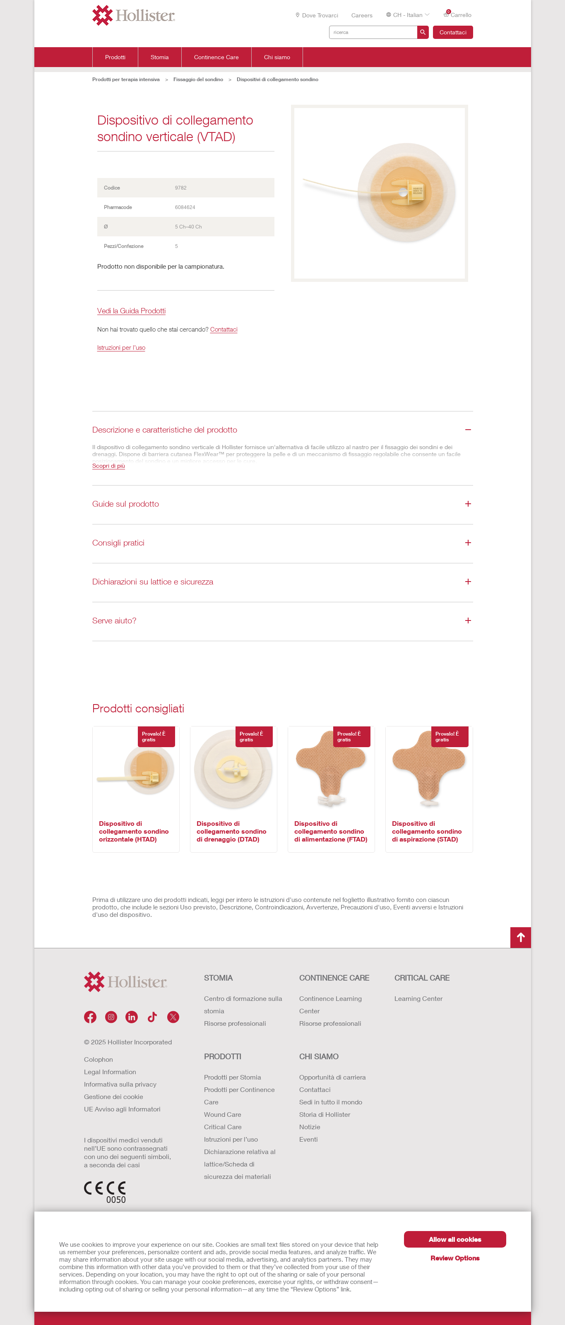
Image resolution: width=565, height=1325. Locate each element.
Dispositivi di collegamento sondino (277, 79)
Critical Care (223, 1126)
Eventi (308, 1139)
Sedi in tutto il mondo (330, 1102)
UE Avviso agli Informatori (122, 1109)
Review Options (455, 1258)
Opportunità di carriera (332, 1077)
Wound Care (222, 1114)
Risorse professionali (235, 1023)
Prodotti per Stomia (232, 1077)
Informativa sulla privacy (120, 1084)
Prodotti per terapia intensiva (126, 79)
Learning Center (418, 998)
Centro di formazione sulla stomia (243, 1004)
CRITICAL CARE (422, 977)
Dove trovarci (316, 15)
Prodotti (115, 57)
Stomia (160, 57)
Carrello (457, 14)
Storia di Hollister (324, 1114)
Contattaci (453, 32)
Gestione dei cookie (113, 1096)
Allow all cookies (455, 1239)
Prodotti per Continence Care (239, 1095)
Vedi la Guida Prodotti (131, 311)
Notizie (309, 1126)
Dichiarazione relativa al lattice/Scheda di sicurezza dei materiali (240, 1163)
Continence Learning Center (330, 1004)
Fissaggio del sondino (198, 79)
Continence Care (216, 57)
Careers (362, 15)
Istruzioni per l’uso (121, 347)
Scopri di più (108, 465)
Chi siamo (277, 57)
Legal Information (110, 1071)
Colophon (98, 1059)
